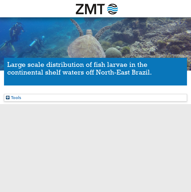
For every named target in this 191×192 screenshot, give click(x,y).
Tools (13, 97)
